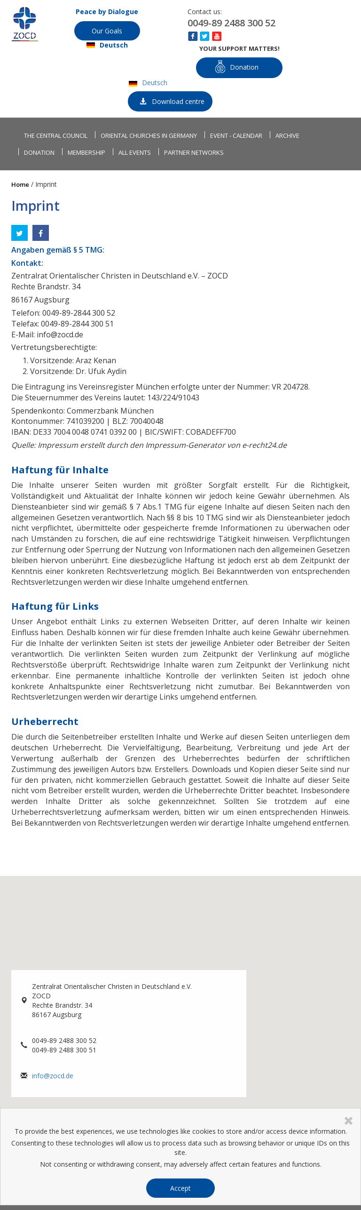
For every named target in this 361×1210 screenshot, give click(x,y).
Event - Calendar (236, 135)
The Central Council (55, 135)
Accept (180, 1188)
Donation (237, 66)
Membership (86, 152)
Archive (287, 135)
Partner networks (194, 152)
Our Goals (107, 30)
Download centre (172, 101)
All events (134, 152)
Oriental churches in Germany (149, 135)
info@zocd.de (52, 1075)
